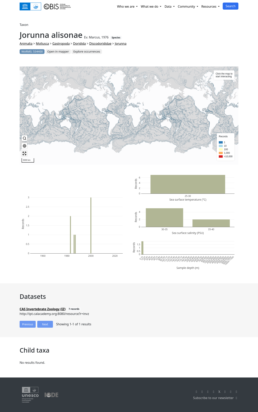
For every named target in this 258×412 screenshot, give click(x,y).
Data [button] (168, 6)
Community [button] (187, 6)
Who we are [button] (126, 6)
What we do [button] (150, 6)
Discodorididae (100, 43)
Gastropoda (61, 43)
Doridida (79, 43)
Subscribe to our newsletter (215, 398)
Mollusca (42, 43)
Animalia (26, 43)
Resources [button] (209, 6)
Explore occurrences (86, 51)
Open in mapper (58, 51)
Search (231, 6)
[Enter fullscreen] (24, 153)
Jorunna (120, 43)
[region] (129, 115)
